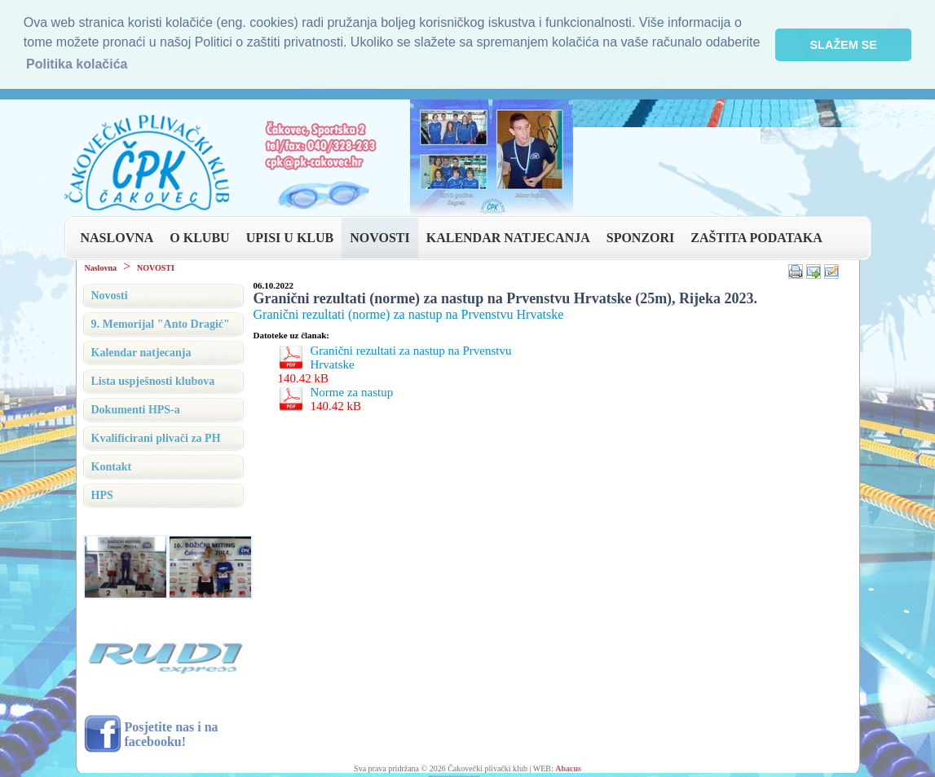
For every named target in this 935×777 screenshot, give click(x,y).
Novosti (109, 294)
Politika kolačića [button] (77, 64)
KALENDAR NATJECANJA (508, 236)
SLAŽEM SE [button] (843, 44)
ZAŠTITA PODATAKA (756, 236)
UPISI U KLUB (290, 236)
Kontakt (111, 465)
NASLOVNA (117, 236)
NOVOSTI (379, 236)
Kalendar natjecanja (141, 351)
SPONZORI (640, 236)
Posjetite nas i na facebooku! (171, 732)
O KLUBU (199, 236)
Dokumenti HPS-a (135, 408)
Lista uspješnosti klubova (153, 379)
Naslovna (101, 266)
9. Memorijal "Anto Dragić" (160, 322)
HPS (102, 494)
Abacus (568, 766)
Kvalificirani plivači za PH (156, 436)
